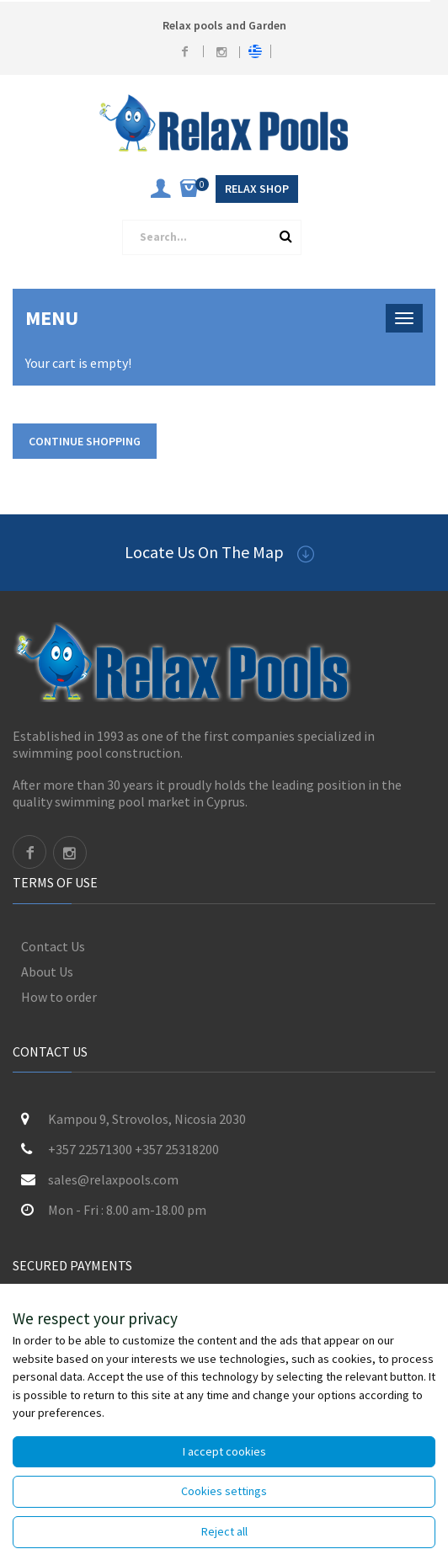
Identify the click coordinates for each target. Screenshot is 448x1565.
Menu (51, 318)
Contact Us (53, 946)
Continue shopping (85, 441)
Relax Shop (257, 188)
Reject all (224, 1531)
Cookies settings (224, 1490)
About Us (47, 971)
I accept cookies (224, 1451)
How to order (59, 996)
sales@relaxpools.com (113, 1179)
